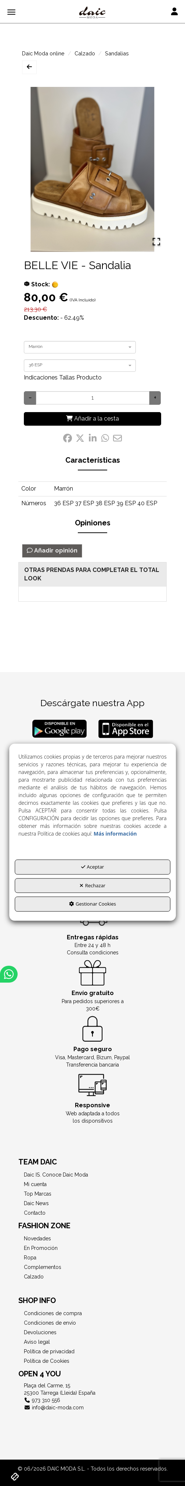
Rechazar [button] (92, 885)
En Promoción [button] (41, 1248)
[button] (92, 12)
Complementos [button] (42, 1267)
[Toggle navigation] (174, 12)
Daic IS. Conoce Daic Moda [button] (56, 1175)
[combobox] (80, 347)
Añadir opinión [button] (52, 550)
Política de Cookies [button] (46, 1361)
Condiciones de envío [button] (50, 1323)
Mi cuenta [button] (35, 1184)
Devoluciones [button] (40, 1332)
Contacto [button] (35, 1213)
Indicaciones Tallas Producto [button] (63, 377)
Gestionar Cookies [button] (92, 903)
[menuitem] (92, 1174)
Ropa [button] (30, 1258)
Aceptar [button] (92, 866)
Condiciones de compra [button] (53, 1313)
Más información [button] (115, 833)
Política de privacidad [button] (49, 1351)
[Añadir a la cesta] (92, 419)
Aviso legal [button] (37, 1342)
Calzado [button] (34, 1277)
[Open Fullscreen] (156, 241)
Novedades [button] (37, 1238)
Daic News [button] (36, 1203)
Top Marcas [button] (37, 1194)
